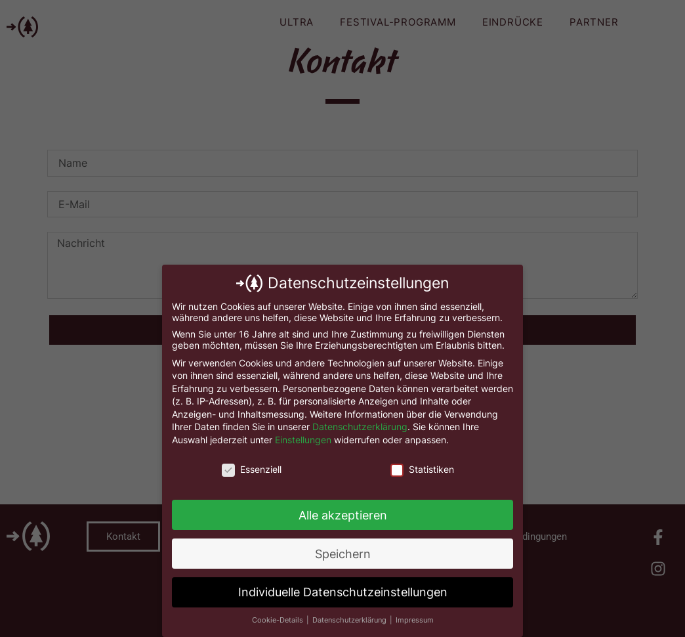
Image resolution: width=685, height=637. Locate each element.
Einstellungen (303, 439)
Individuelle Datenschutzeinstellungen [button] (342, 592)
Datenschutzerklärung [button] (350, 620)
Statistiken (422, 469)
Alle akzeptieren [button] (343, 515)
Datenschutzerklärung (359, 426)
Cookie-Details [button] (278, 620)
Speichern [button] (343, 554)
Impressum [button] (415, 620)
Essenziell (251, 469)
